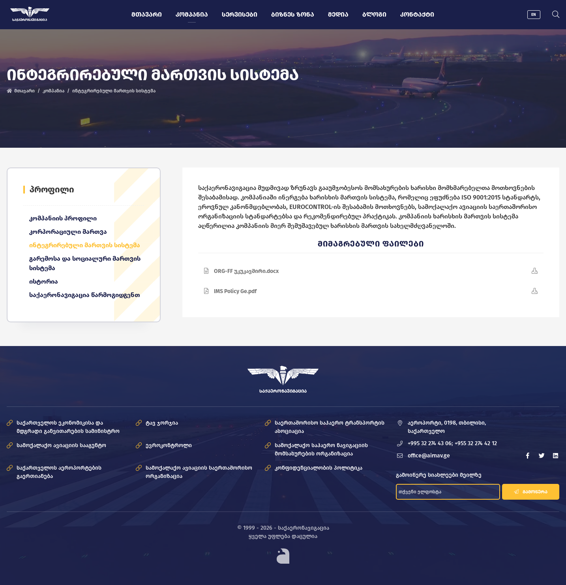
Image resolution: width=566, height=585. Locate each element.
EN (533, 14)
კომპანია (192, 14)
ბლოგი (374, 14)
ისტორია (43, 281)
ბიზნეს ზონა (292, 14)
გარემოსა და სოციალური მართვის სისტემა (85, 263)
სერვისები (239, 14)
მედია (338, 14)
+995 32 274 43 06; (430, 443)
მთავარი (146, 14)
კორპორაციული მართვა (68, 231)
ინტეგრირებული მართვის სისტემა (84, 245)
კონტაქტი (417, 14)
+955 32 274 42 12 (476, 443)
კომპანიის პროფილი (63, 218)
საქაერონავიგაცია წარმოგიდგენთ (84, 295)
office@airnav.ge (429, 455)
